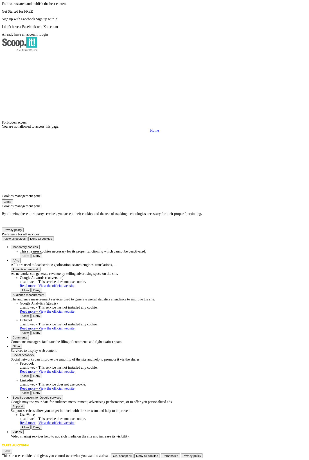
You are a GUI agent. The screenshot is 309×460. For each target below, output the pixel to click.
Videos (17, 432)
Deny (36, 255)
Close (7, 201)
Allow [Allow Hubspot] (25, 332)
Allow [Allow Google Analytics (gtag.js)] (25, 316)
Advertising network (26, 269)
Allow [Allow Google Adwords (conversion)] (25, 290)
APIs (16, 260)
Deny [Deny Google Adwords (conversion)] (36, 290)
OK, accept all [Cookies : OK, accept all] (122, 456)
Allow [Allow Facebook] (25, 376)
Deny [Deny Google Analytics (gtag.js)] (36, 316)
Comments (20, 337)
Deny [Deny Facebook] (36, 376)
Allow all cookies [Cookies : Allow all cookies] (15, 238)
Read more (28, 286)
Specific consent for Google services (37, 397)
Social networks (23, 355)
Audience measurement (28, 295)
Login (43, 34)
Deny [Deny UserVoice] (36, 427)
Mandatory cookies (25, 247)
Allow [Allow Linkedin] (25, 393)
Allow (25, 255)
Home (154, 130)
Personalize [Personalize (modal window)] (170, 456)
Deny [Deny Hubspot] (36, 332)
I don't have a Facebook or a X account (30, 27)
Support (18, 406)
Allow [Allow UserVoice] (25, 427)
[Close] (3, 198)
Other (16, 346)
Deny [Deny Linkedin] (36, 393)
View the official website (56, 286)
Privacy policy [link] (13, 230)
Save (7, 451)
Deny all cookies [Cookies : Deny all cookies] (41, 238)
